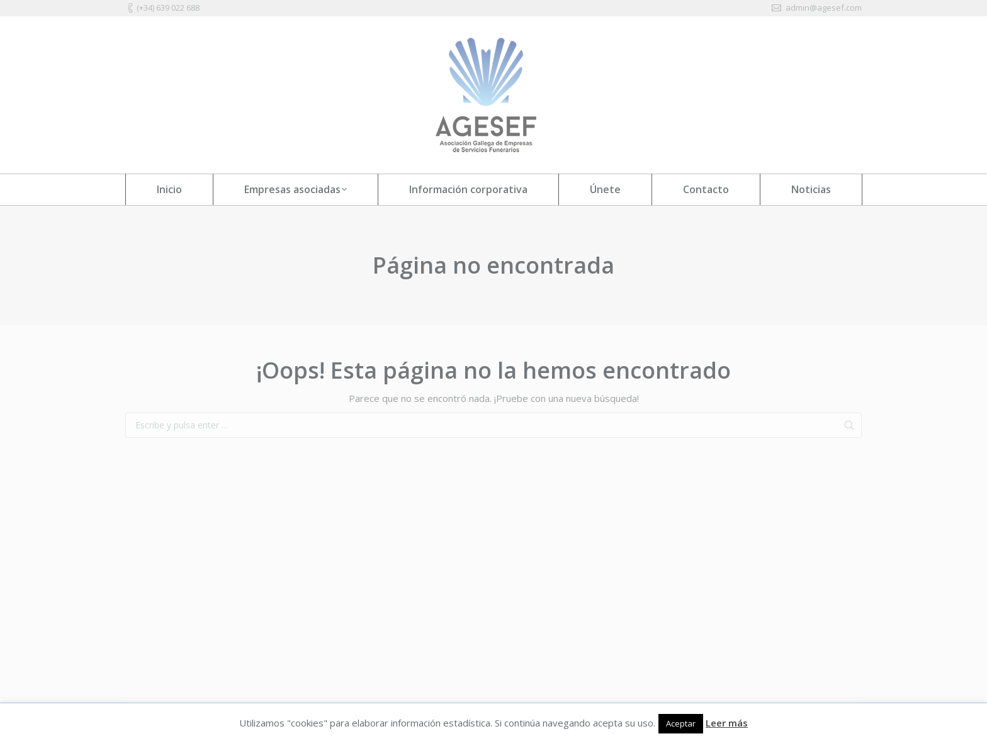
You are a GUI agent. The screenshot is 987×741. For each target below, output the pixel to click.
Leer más (727, 722)
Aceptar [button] (681, 723)
